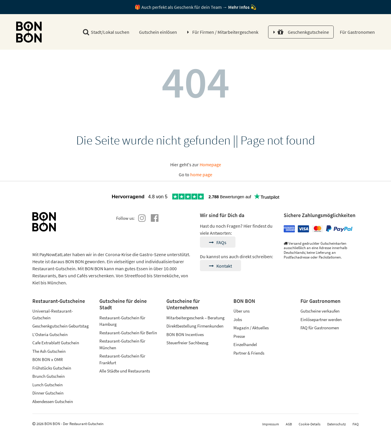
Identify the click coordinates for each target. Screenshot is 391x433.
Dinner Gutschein (48, 393)
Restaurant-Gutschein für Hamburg (122, 321)
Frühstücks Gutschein (51, 368)
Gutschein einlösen (158, 32)
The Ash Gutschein (49, 351)
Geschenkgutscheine (303, 32)
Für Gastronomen (357, 32)
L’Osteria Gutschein (50, 334)
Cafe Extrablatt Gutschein (55, 342)
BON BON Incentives (185, 334)
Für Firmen (225, 32)
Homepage (210, 164)
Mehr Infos (239, 7)
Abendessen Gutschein (52, 401)
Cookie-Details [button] (309, 424)
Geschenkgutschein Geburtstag (60, 326)
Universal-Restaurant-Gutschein (52, 314)
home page (201, 174)
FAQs (217, 242)
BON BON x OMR (47, 359)
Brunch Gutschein (48, 376)
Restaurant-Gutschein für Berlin (128, 332)
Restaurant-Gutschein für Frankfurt (122, 359)
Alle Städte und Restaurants (124, 371)
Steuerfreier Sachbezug (187, 342)
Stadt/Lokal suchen (106, 32)
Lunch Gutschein (47, 384)
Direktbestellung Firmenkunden (194, 326)
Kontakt (220, 266)
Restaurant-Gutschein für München (122, 344)
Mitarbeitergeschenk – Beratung (195, 317)
